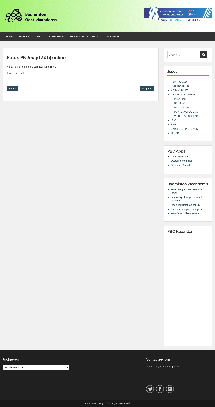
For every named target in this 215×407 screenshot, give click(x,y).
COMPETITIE (56, 36)
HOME (9, 36)
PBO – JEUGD (179, 81)
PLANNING (180, 98)
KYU (173, 124)
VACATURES (112, 36)
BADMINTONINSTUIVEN (184, 128)
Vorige (12, 88)
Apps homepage (179, 156)
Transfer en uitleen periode (185, 213)
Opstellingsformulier (181, 160)
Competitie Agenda (181, 165)
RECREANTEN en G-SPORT (84, 36)
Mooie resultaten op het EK (185, 204)
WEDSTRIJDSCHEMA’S (187, 116)
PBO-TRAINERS (180, 86)
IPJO (173, 120)
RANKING (179, 103)
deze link (19, 73)
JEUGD (39, 36)
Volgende (147, 88)
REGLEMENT (181, 107)
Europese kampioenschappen (186, 209)
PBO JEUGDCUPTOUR (183, 94)
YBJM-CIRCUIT (179, 90)
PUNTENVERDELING (186, 111)
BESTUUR (24, 36)
